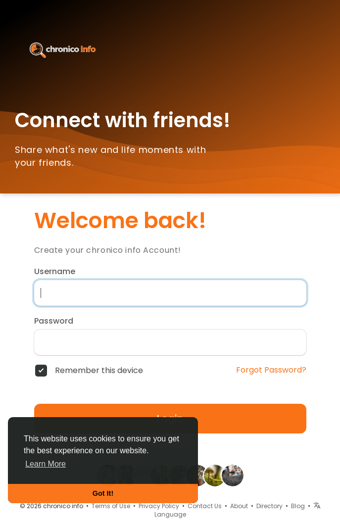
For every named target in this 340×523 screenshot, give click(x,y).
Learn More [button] (45, 464)
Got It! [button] (103, 493)
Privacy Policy (159, 506)
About (239, 506)
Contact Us (205, 506)
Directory (269, 506)
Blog (298, 506)
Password (53, 321)
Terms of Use (111, 506)
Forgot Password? (271, 370)
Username (54, 271)
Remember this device (99, 370)
